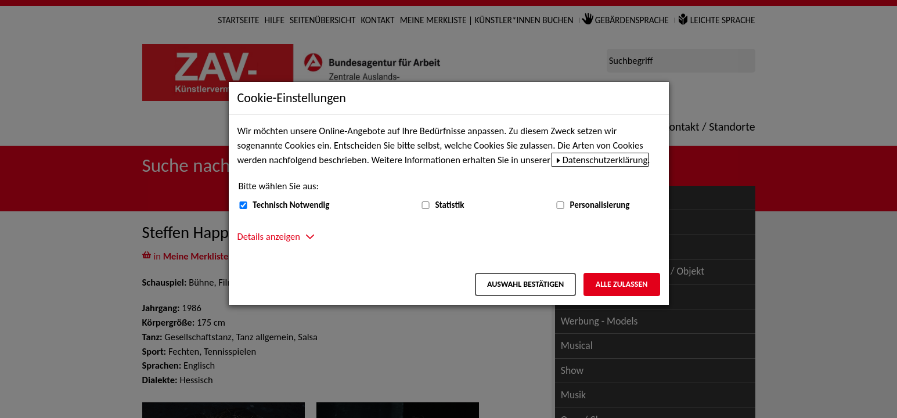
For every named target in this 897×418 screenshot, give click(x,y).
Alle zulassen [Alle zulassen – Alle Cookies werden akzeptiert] (622, 284)
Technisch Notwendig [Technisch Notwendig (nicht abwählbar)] (291, 205)
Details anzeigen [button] (268, 236)
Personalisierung (599, 205)
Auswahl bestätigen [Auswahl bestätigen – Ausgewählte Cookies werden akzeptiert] (525, 284)
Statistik (449, 205)
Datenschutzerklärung (605, 159)
